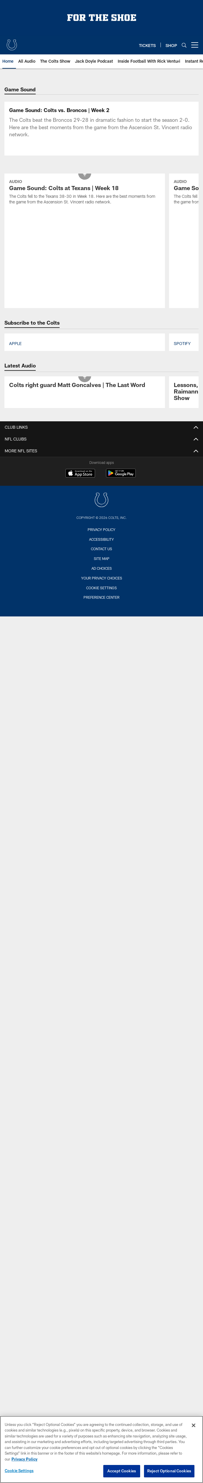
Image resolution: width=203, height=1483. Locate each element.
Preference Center (101, 707)
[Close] (193, 1425)
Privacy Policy (101, 639)
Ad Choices (101, 678)
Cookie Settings (101, 697)
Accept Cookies (121, 1471)
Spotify (182, 452)
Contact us (101, 658)
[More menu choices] (194, 45)
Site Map (101, 668)
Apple (15, 452)
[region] (101, 1449)
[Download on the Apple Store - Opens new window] (80, 583)
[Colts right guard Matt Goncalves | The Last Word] (84, 495)
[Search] (184, 45)
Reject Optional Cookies (169, 1471)
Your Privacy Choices (101, 687)
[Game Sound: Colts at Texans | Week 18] (84, 302)
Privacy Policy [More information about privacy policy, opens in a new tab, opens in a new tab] (24, 1459)
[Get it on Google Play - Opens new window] (120, 585)
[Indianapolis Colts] (101, 610)
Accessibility (101, 649)
